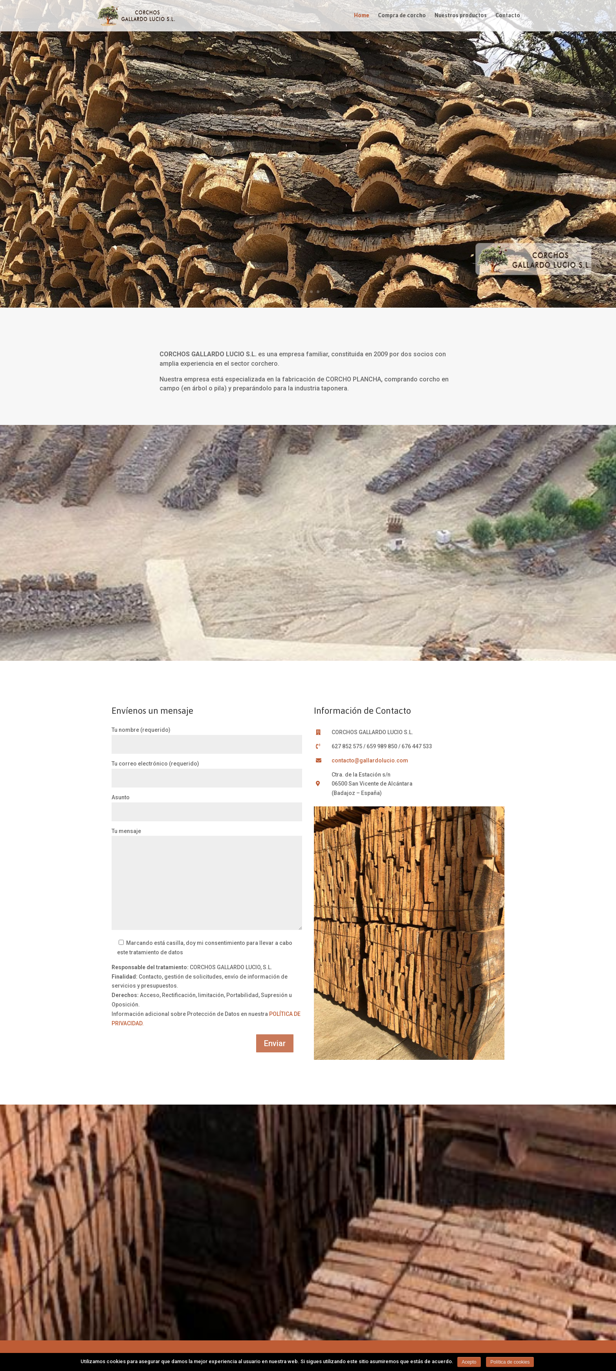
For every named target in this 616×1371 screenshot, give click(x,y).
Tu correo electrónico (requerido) (207, 770)
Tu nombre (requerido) (207, 737)
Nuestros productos (460, 17)
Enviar (275, 1043)
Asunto (207, 804)
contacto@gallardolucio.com (370, 760)
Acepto (469, 1362)
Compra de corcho (402, 17)
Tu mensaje (207, 880)
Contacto (507, 17)
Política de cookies (510, 1362)
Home (361, 17)
